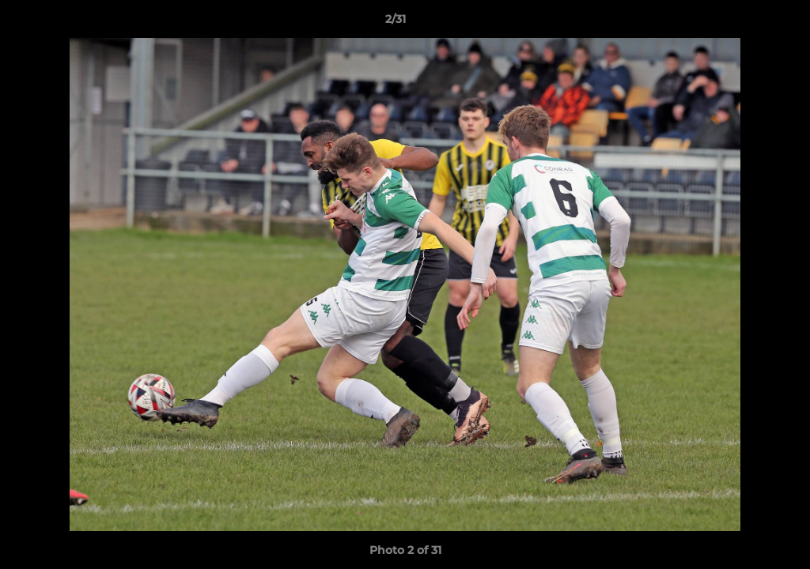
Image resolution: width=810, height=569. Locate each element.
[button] (743, 23)
